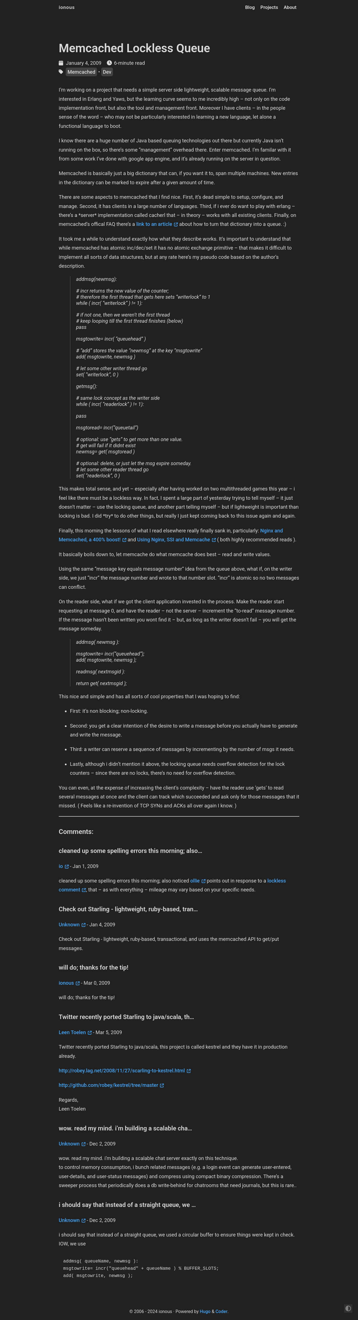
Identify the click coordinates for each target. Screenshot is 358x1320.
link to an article (154, 224)
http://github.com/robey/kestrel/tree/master (108, 1085)
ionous (67, 7)
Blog (250, 7)
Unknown (69, 924)
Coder (222, 1311)
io (61, 866)
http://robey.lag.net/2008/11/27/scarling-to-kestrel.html (122, 1070)
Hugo (205, 1311)
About (290, 7)
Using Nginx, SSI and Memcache (173, 539)
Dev (107, 72)
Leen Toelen (72, 1032)
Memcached (81, 72)
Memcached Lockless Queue (134, 48)
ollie (195, 881)
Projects (269, 7)
